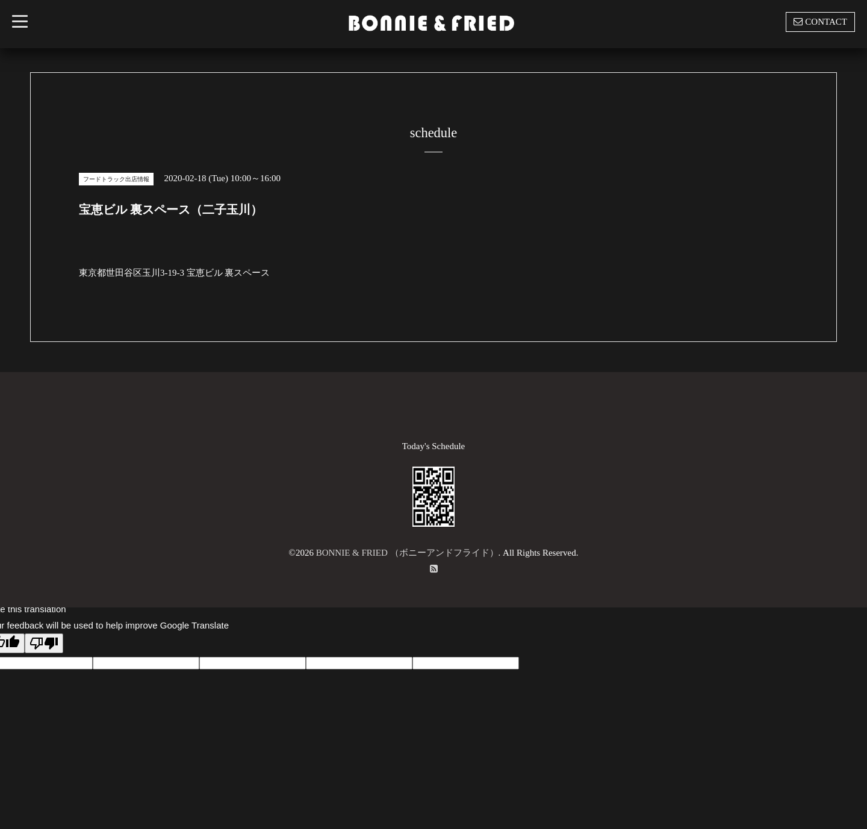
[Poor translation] (44, 643)
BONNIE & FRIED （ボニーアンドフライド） (407, 552)
